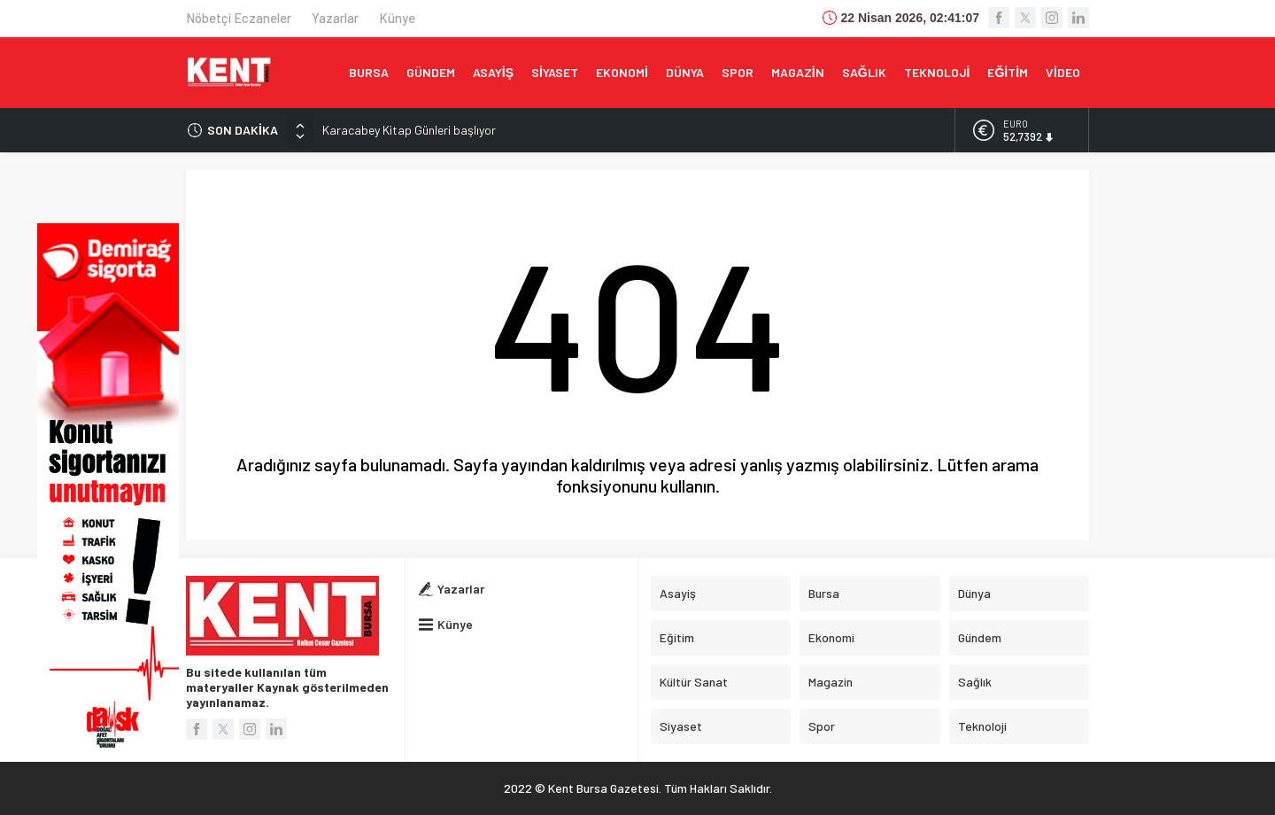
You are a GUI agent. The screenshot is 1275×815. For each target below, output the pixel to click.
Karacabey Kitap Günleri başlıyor (409, 129)
